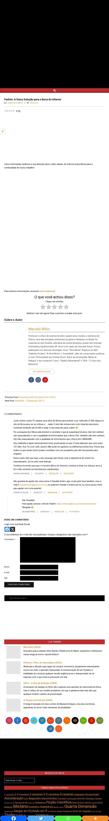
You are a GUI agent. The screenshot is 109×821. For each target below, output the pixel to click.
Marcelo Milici (39, 329)
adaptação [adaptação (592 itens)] (79, 794)
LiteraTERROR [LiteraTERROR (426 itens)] (97, 803)
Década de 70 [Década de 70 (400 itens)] (9, 803)
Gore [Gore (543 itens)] (81, 802)
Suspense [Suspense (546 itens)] (67, 811)
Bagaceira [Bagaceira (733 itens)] (35, 798)
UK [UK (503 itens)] (24, 815)
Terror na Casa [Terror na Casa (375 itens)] (96, 811)
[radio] (43, 307)
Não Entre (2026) (32, 647)
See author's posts (41, 371)
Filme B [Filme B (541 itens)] (75, 802)
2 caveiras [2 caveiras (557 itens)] (9, 794)
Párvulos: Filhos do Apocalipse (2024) (42, 662)
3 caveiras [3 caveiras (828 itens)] (36, 794)
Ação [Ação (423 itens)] (26, 799)
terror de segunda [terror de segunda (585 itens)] (82, 811)
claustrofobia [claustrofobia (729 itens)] (49, 798)
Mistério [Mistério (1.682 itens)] (20, 806)
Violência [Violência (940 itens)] (42, 815)
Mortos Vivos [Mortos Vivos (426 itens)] (58, 807)
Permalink (54, 473)
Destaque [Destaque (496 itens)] (90, 799)
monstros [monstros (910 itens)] (46, 807)
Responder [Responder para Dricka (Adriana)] (69, 473)
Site (5, 578)
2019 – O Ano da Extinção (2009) (40, 683)
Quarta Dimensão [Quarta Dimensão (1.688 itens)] (80, 806)
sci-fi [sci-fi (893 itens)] (43, 811)
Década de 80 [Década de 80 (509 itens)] (21, 803)
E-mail (6, 572)
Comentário (9, 539)
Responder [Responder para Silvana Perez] (74, 512)
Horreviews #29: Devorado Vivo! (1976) (37, 397)
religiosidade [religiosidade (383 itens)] (8, 811)
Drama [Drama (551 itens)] (98, 798)
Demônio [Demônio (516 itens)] (81, 799)
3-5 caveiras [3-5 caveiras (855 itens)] (51, 794)
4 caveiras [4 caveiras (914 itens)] (67, 794)
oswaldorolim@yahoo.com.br (33, 485)
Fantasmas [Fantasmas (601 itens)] (40, 802)
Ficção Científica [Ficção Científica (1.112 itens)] (58, 802)
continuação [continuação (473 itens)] (71, 799)
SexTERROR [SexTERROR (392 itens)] (52, 811)
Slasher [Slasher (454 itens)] (59, 811)
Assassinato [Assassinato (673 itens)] (92, 794)
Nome (6, 567)
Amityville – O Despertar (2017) (29, 400)
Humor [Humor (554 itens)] (87, 802)
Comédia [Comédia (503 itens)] (61, 799)
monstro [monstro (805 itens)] (34, 807)
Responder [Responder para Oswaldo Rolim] (67, 492)
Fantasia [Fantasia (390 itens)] (31, 803)
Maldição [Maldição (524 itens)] (8, 807)
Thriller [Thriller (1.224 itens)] (9, 815)
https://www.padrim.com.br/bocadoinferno (76, 503)
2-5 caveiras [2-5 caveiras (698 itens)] (22, 794)
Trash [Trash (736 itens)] (19, 815)
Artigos (34, 103)
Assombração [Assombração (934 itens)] (13, 798)
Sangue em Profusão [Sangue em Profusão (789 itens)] (27, 811)
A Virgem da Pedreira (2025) (37, 700)
